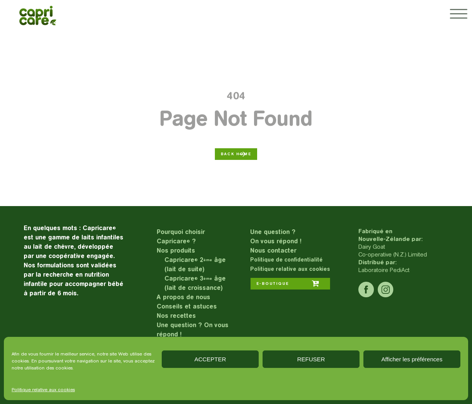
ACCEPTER (210, 359)
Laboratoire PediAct (384, 270)
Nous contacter (273, 250)
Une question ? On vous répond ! (192, 329)
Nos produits (176, 250)
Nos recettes (176, 315)
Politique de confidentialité (286, 260)
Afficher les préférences (411, 359)
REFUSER (311, 359)
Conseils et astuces (187, 306)
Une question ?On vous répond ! (275, 236)
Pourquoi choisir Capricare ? (181, 236)
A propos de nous (183, 297)
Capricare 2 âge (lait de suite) (195, 264)
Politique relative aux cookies (43, 389)
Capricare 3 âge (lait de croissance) (195, 283)
